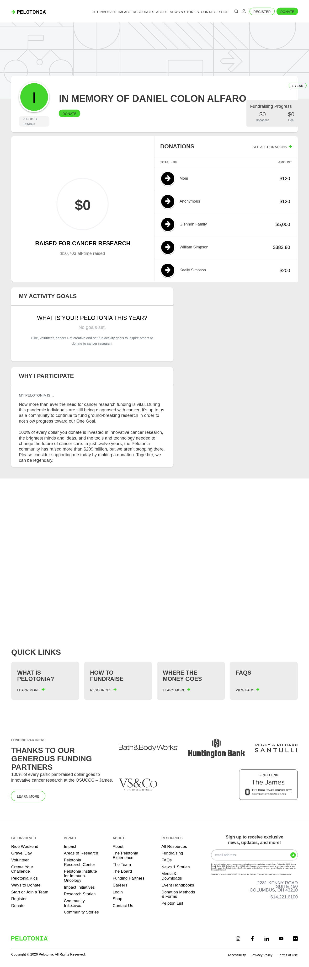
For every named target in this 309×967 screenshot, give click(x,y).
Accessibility (237, 955)
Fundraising (172, 853)
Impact (70, 846)
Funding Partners (128, 878)
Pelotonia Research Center (79, 862)
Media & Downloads (171, 876)
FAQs (166, 860)
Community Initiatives (74, 903)
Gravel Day (21, 853)
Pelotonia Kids (24, 878)
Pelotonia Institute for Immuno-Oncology (80, 875)
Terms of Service (279, 874)
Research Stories (80, 894)
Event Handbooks (177, 885)
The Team (122, 864)
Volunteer (20, 860)
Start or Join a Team (29, 892)
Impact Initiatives (79, 887)
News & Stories (175, 867)
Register (262, 12)
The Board (122, 871)
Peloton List (172, 903)
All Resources (174, 846)
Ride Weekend (24, 846)
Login (118, 892)
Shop (117, 899)
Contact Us (123, 905)
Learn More (28, 796)
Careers (120, 885)
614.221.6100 (284, 896)
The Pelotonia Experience (125, 855)
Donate (287, 12)
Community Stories (81, 912)
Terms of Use (288, 955)
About (118, 846)
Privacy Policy (261, 955)
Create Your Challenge (22, 869)
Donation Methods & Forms (178, 894)
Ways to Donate (26, 885)
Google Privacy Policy (258, 874)
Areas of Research (81, 853)
